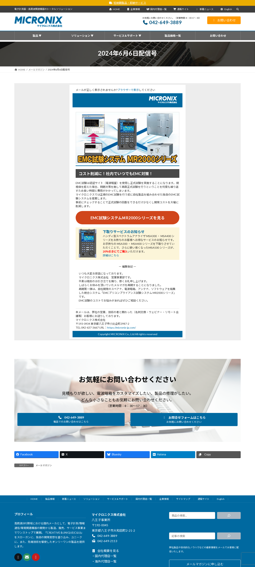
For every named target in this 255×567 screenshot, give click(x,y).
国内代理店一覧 (156, 9)
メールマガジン (44, 465)
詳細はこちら (111, 255)
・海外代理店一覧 (104, 561)
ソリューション (91, 499)
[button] (71, 419)
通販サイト (181, 9)
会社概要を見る (105, 551)
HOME (114, 9)
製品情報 (50, 499)
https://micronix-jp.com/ (121, 327)
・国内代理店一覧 (104, 556)
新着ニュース (205, 9)
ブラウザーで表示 (128, 90)
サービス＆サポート (117, 499)
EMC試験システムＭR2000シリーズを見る (128, 218)
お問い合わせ (224, 20)
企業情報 (133, 9)
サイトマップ (183, 499)
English (226, 9)
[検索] (229, 515)
